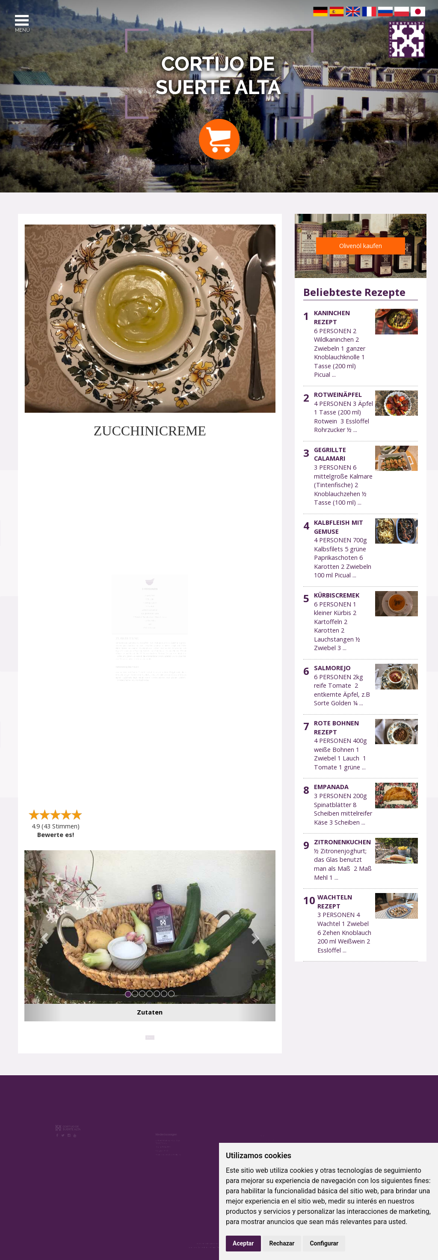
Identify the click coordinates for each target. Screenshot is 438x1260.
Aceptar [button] (243, 1243)
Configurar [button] (324, 1243)
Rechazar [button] (282, 1243)
